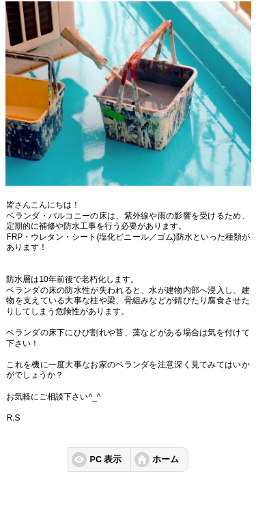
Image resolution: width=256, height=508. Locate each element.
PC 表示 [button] (106, 459)
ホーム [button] (165, 459)
